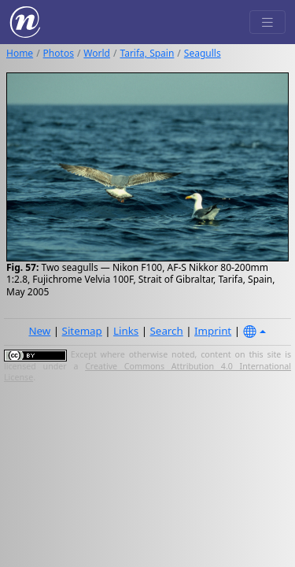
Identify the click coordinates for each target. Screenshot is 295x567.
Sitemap (82, 331)
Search (166, 331)
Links (125, 331)
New (39, 331)
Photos (58, 53)
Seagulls (202, 53)
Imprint (212, 331)
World (96, 53)
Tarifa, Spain (147, 53)
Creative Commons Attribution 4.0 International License (147, 372)
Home (19, 53)
